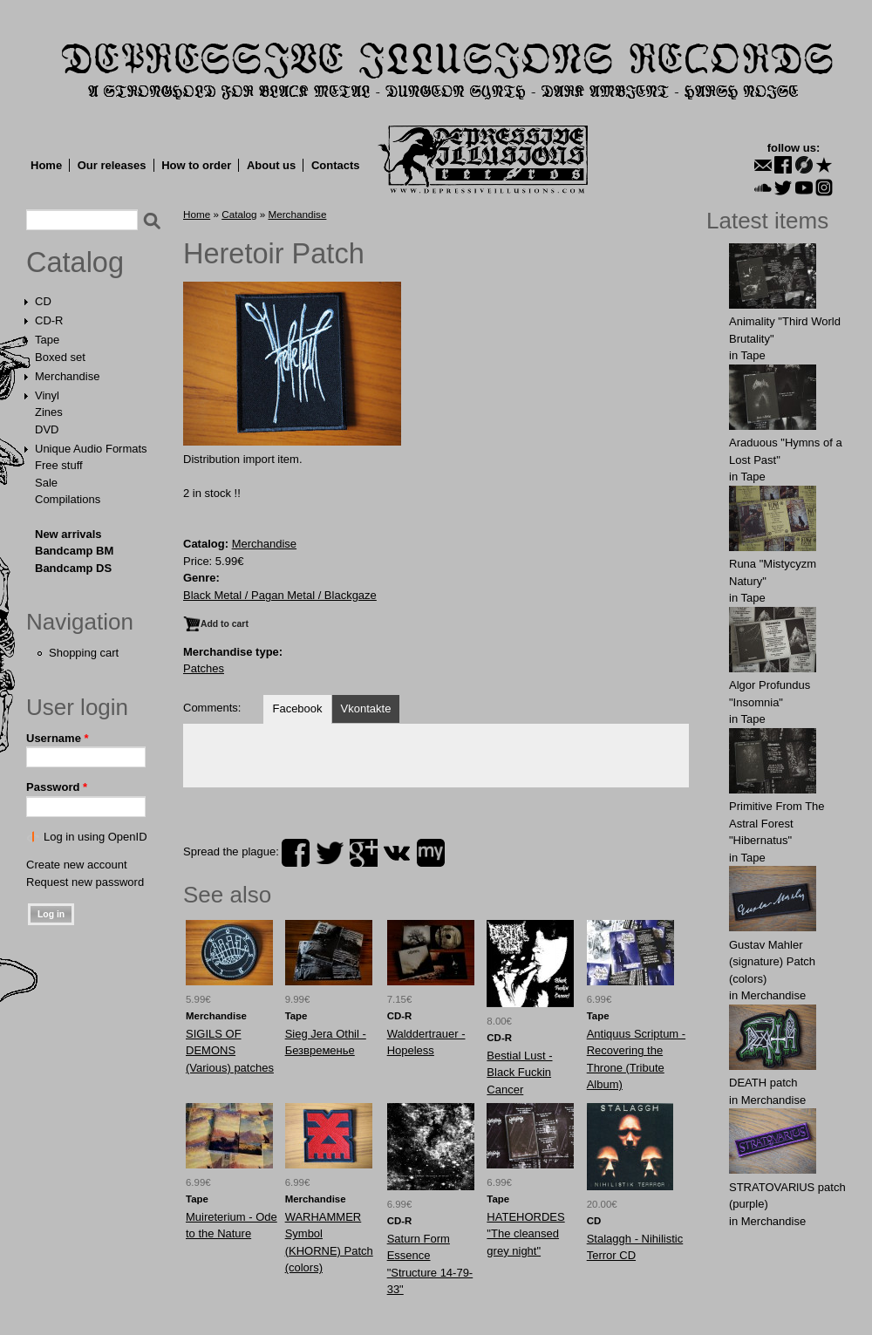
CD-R (49, 320)
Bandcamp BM (74, 550)
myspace (431, 853)
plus (364, 853)
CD (43, 301)
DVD (46, 429)
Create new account (76, 864)
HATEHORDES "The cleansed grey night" (525, 1233)
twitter (330, 853)
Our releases (112, 165)
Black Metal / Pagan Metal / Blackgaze (280, 595)
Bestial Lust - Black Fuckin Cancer (519, 1072)
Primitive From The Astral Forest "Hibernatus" (777, 823)
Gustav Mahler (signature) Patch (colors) (772, 961)
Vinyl (47, 395)
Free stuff (59, 465)
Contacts (335, 165)
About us (271, 165)
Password (56, 787)
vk (397, 853)
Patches (203, 668)
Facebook (297, 708)
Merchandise (67, 376)
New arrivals (68, 534)
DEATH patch (763, 1082)
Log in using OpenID (95, 836)
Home (46, 165)
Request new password (85, 882)
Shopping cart (84, 652)
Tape (47, 339)
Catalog (75, 262)
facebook (296, 853)
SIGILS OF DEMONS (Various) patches (230, 1050)
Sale (46, 482)
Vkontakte (366, 708)
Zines (49, 412)
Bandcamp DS (73, 568)
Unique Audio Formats (91, 448)
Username (57, 738)
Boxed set (60, 357)
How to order (196, 165)
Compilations (67, 499)
